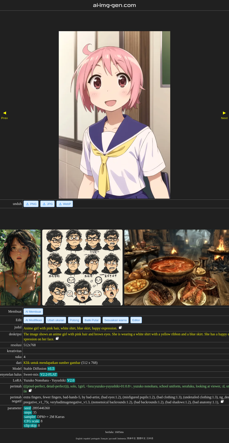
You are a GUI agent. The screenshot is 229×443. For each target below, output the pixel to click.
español (87, 438)
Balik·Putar (92, 320)
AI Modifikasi (33, 320)
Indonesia (122, 438)
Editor (136, 320)
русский (112, 438)
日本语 (150, 438)
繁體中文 (141, 438)
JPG (47, 204)
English (79, 438)
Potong (74, 320)
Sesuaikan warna (115, 320)
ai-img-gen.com (114, 5)
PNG (31, 204)
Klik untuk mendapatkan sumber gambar (52, 363)
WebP (64, 204)
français (104, 438)
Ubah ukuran (56, 320)
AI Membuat (33, 311)
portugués (95, 438)
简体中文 (131, 438)
